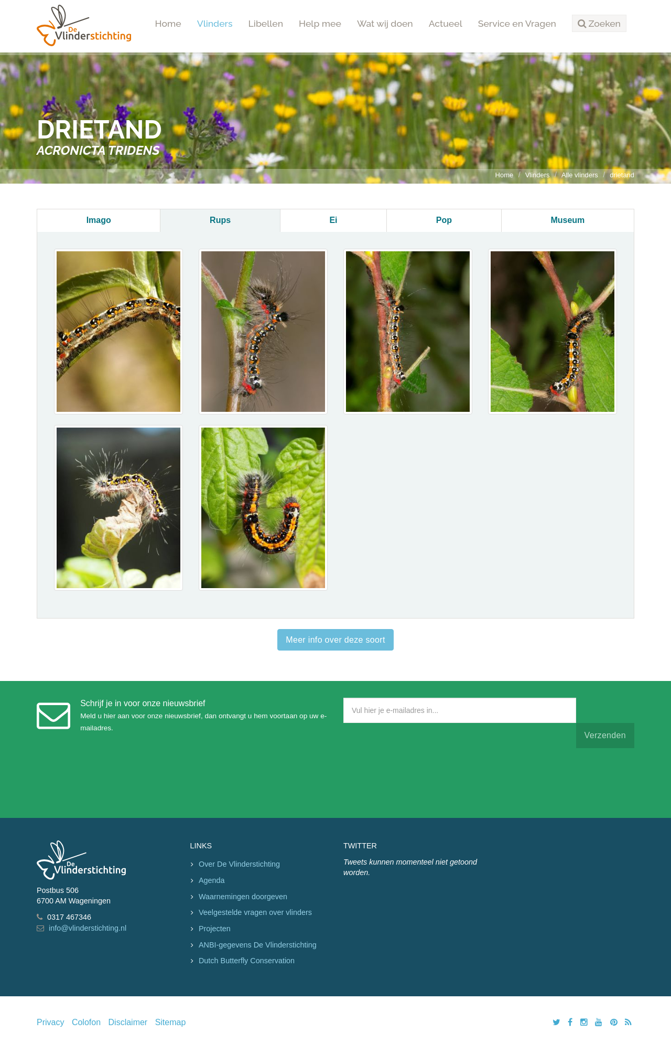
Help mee (320, 23)
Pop (444, 220)
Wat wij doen (385, 23)
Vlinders (215, 23)
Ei (333, 220)
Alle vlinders (579, 175)
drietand (622, 175)
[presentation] (423, 780)
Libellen (266, 23)
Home (168, 23)
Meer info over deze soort (335, 639)
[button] (599, 23)
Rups (220, 220)
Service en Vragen (517, 23)
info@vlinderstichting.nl (87, 928)
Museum (567, 220)
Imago (98, 220)
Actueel (445, 23)
